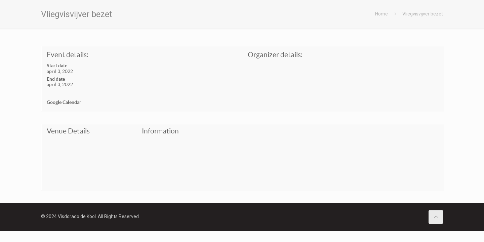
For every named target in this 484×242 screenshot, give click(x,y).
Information (160, 131)
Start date (57, 65)
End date (56, 79)
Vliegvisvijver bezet (422, 13)
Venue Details (68, 131)
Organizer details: (275, 54)
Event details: (67, 54)
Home (381, 13)
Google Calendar (64, 102)
